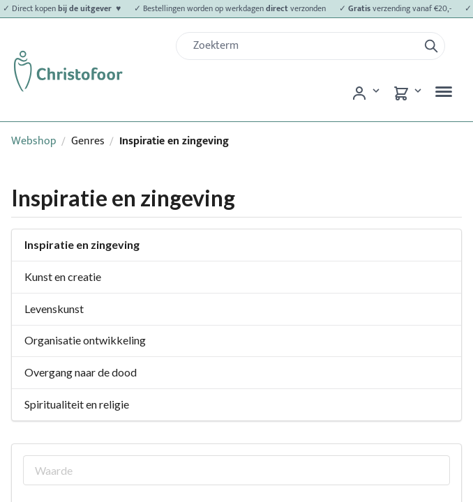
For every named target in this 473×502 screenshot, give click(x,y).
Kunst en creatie (62, 276)
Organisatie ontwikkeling (85, 340)
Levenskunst (54, 308)
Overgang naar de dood (80, 372)
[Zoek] (303, 46)
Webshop (34, 141)
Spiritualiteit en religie (76, 404)
